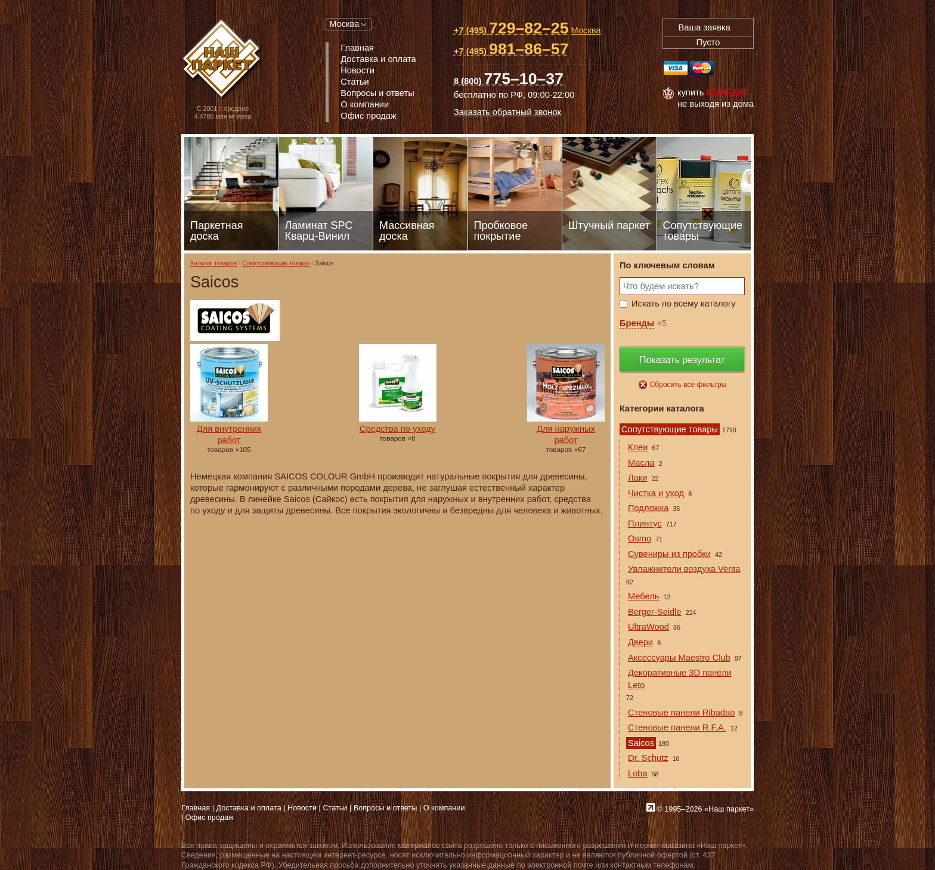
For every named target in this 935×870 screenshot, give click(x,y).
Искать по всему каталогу (683, 303)
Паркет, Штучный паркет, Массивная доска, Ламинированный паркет (222, 60)
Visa (676, 68)
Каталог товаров (213, 263)
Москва (344, 24)
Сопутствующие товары (275, 263)
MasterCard (702, 68)
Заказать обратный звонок (507, 112)
